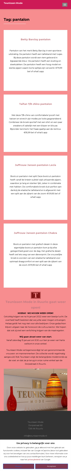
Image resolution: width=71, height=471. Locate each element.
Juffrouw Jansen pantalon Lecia (35, 165)
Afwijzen (18, 466)
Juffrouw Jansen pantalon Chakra (35, 233)
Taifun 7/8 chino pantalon (35, 104)
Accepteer (51, 466)
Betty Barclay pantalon (35, 39)
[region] (35, 455)
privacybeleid (34, 459)
